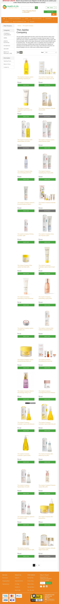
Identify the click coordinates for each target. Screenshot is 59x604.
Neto (46, 601)
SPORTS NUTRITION (37, 18)
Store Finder (17, 590)
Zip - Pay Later (30, 590)
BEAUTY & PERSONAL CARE (19, 21)
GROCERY (6, 21)
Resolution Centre (19, 580)
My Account (5, 577)
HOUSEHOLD (48, 18)
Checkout (50, 11)
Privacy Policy (30, 580)
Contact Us (6, 67)
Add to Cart (26, 85)
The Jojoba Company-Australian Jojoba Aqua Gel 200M (25, 110)
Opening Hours (7, 61)
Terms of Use (30, 577)
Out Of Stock (47, 116)
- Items (50, 7)
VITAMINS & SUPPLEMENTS (14, 18)
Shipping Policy (5, 580)
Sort (42, 52)
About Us (17, 577)
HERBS (26, 18)
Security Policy (30, 587)
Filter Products (8, 26)
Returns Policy (7, 64)
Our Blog (17, 584)
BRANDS (32, 21)
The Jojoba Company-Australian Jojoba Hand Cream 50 (47, 267)
